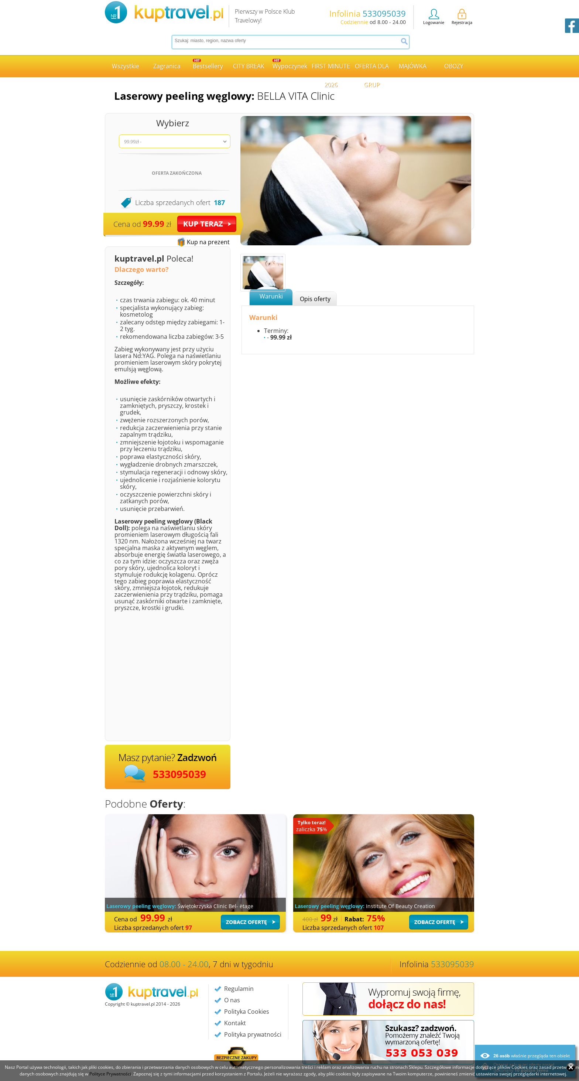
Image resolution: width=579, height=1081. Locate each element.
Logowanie (433, 17)
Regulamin (239, 989)
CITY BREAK (248, 66)
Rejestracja (462, 17)
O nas (232, 1000)
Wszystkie (125, 66)
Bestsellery (208, 64)
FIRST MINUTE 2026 (331, 69)
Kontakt (235, 1023)
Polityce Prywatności (110, 1074)
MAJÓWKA (412, 66)
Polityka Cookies (246, 1011)
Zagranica (167, 66)
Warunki (271, 296)
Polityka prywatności (252, 1034)
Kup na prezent (208, 242)
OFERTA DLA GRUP (372, 69)
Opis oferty (315, 299)
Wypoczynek (290, 64)
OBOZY (453, 66)
